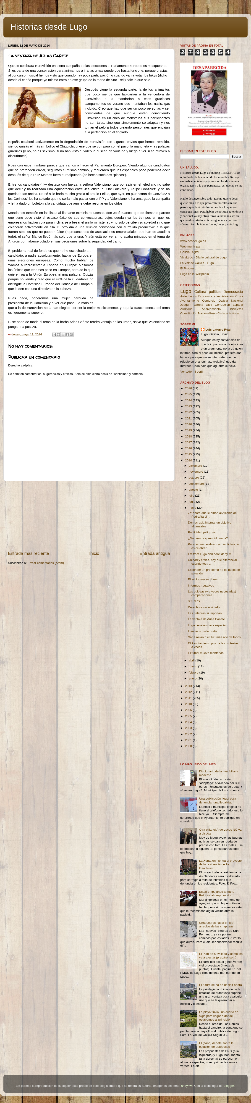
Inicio (94, 553)
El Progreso (188, 268)
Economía (205, 296)
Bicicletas (236, 309)
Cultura (200, 292)
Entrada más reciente (28, 553)
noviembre (196, 471)
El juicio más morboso (203, 579)
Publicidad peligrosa (202, 532)
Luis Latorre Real (217, 329)
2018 (189, 436)
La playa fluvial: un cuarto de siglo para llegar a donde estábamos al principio (218, 1015)
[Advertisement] (89, 515)
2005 (189, 716)
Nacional (237, 300)
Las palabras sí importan (205, 613)
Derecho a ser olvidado (204, 607)
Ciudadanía (224, 313)
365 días (194, 601)
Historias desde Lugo (48, 27)
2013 (189, 686)
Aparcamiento (211, 309)
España (238, 304)
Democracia (233, 292)
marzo (193, 666)
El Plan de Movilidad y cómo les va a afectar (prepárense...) (221, 955)
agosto (194, 489)
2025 (189, 394)
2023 (189, 406)
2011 (189, 698)
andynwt (186, 1085)
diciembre (196, 465)
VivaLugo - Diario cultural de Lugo (203, 257)
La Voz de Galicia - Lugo (197, 263)
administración (224, 296)
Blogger (228, 1085)
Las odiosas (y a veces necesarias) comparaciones (212, 593)
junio (192, 501)
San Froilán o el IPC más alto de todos (214, 637)
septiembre (197, 483)
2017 (189, 442)
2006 (189, 710)
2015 (189, 454)
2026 (189, 388)
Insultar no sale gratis (202, 631)
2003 (189, 728)
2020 (189, 424)
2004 (189, 722)
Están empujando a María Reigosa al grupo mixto (216, 893)
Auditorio (186, 309)
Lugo (185, 291)
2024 (189, 400)
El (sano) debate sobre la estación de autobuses (216, 1044)
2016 (189, 448)
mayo (193, 507)
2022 (189, 412)
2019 (189, 430)
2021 (189, 418)
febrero (194, 672)
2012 (189, 692)
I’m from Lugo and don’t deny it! (209, 554)
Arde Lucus (188, 296)
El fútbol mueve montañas (206, 653)
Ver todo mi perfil (191, 371)
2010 (189, 704)
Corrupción (222, 304)
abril (192, 660)
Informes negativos (201, 585)
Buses (235, 313)
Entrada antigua (155, 553)
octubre (194, 477)
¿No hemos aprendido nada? (208, 538)
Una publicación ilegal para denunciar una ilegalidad (217, 800)
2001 (189, 740)
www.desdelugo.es (193, 241)
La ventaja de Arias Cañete (206, 619)
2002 (189, 734)
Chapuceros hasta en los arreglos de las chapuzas (216, 924)
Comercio (208, 300)
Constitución (188, 313)
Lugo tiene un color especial (207, 625)
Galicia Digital (189, 252)
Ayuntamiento (189, 300)
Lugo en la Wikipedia (194, 274)
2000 (189, 746)
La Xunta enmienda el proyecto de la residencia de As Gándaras (220, 864)
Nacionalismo (207, 313)
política (214, 292)
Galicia (223, 300)
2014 (189, 460)
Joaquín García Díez (196, 304)
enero (193, 678)
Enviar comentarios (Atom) (46, 563)
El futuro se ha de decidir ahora (220, 985)
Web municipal (190, 246)
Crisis (239, 296)
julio (192, 495)
